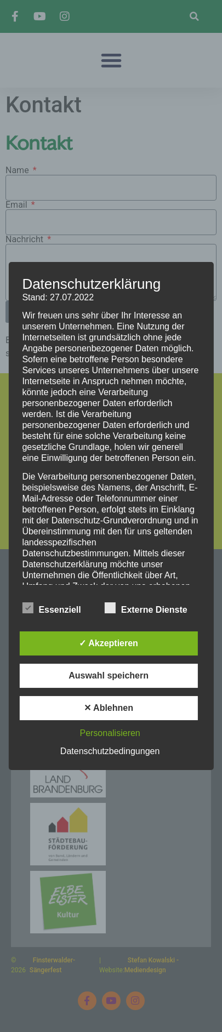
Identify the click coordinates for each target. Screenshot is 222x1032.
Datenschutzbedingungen (110, 751)
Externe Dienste (146, 607)
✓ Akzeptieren (108, 643)
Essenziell (51, 607)
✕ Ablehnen (108, 707)
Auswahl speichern (109, 675)
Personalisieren (109, 733)
